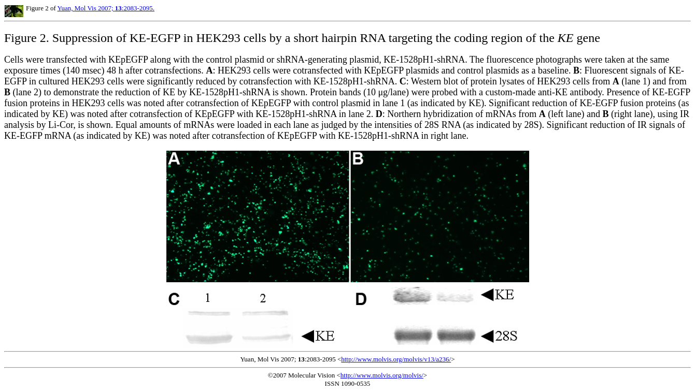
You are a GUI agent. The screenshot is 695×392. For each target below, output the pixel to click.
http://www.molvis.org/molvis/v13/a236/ (396, 359)
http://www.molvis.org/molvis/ (382, 375)
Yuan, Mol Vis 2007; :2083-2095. (106, 8)
